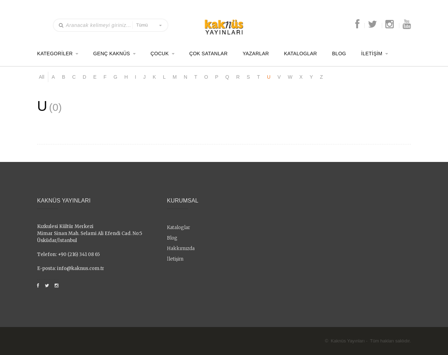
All (41, 77)
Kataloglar (300, 53)
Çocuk (159, 53)
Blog (339, 53)
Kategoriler (55, 53)
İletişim (372, 53)
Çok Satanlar (208, 53)
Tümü (142, 25)
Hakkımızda (181, 248)
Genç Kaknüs (111, 53)
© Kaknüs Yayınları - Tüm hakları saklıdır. (368, 340)
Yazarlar (256, 53)
